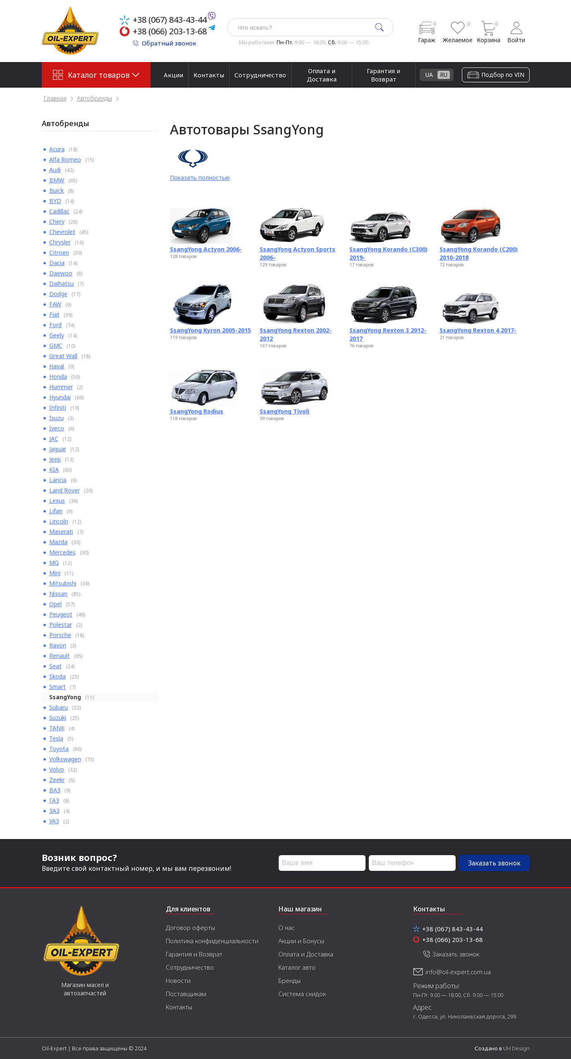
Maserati (61, 531)
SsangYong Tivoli (284, 411)
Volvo (56, 769)
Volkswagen (65, 759)
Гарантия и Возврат (383, 75)
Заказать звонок (494, 863)
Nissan (58, 594)
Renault (59, 656)
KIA (54, 469)
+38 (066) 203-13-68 (170, 31)
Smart (57, 687)
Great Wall (63, 356)
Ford (55, 325)
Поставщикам (186, 994)
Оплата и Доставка (322, 75)
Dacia (57, 263)
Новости (178, 980)
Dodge (58, 294)
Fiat (54, 314)
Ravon (57, 645)
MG (54, 563)
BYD (55, 201)
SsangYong (65, 697)
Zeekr (57, 780)
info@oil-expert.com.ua (458, 972)
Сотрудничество (260, 75)
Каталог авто (296, 967)
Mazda (58, 542)
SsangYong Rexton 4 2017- (478, 330)
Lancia (58, 480)
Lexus (57, 500)
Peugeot (60, 614)
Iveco (56, 428)
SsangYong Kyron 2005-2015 (210, 330)
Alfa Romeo (65, 159)
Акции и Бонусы (301, 941)
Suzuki (57, 718)
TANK (57, 728)
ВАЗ (54, 790)
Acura (57, 149)
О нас (286, 927)
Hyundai (60, 397)
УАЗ (54, 821)
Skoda (57, 676)
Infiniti (57, 407)
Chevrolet (62, 232)
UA (505, 75)
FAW (55, 304)
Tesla (56, 738)
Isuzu (56, 418)
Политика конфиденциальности (212, 941)
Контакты (209, 75)
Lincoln (58, 521)
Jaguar (57, 449)
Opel (55, 604)
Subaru (58, 707)
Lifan (55, 511)
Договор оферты (190, 927)
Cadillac (59, 211)
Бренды (289, 980)
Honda (58, 376)
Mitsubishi (62, 583)
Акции (173, 75)
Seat (55, 666)
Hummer (61, 387)
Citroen (59, 252)
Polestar (60, 625)
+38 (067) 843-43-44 (170, 19)
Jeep (55, 459)
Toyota (59, 749)
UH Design (516, 1048)
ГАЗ (54, 800)
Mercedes (62, 552)
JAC (53, 438)
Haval (56, 366)
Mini (54, 573)
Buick (56, 190)
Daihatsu (61, 283)
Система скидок (302, 994)
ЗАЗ (54, 811)
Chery (57, 221)
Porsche (60, 635)
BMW (56, 180)
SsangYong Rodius (196, 411)
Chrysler (60, 242)
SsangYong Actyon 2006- (206, 249)
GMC (55, 345)
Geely (56, 335)
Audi (55, 170)
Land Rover (64, 490)
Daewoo (60, 273)
